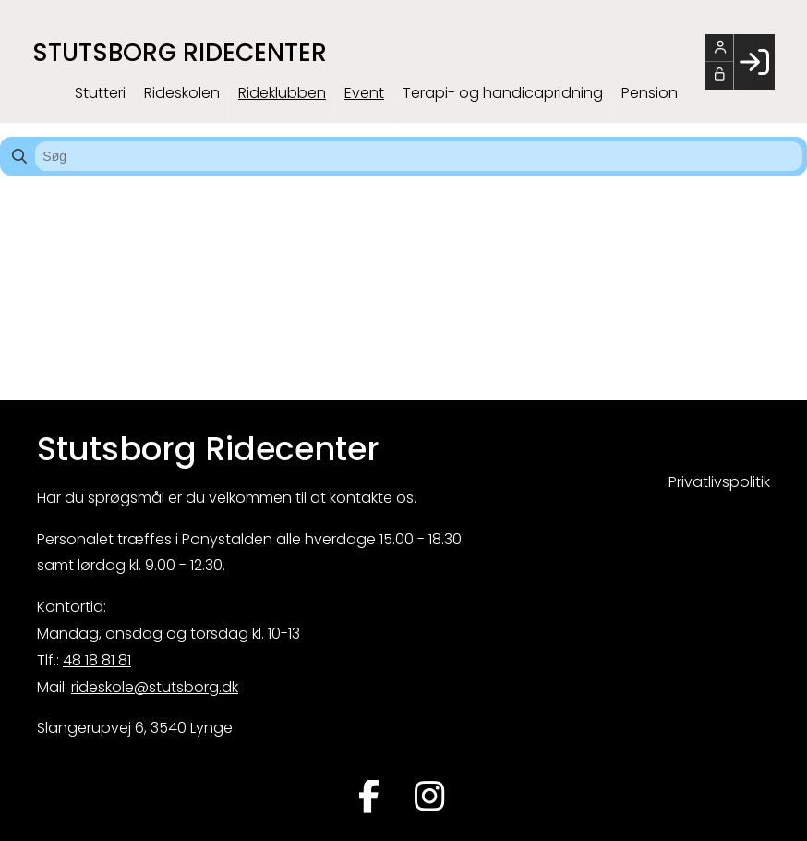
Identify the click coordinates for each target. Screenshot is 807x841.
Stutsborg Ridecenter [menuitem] (179, 52)
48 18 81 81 (97, 660)
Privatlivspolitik (719, 482)
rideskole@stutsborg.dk (154, 687)
